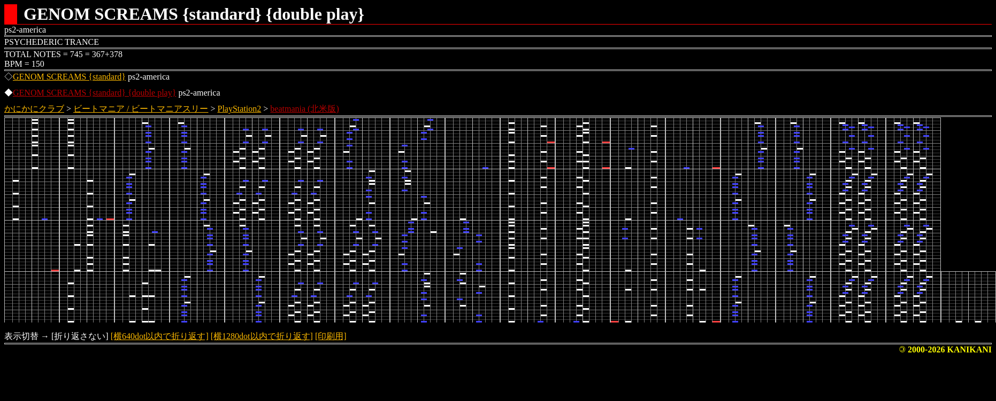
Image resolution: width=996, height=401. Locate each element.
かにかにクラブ (34, 108)
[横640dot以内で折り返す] (160, 336)
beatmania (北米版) (304, 108)
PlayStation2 (240, 108)
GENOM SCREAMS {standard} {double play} (94, 92)
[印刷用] (331, 336)
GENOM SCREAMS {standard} (69, 76)
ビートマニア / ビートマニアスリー (140, 108)
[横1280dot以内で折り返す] (262, 336)
